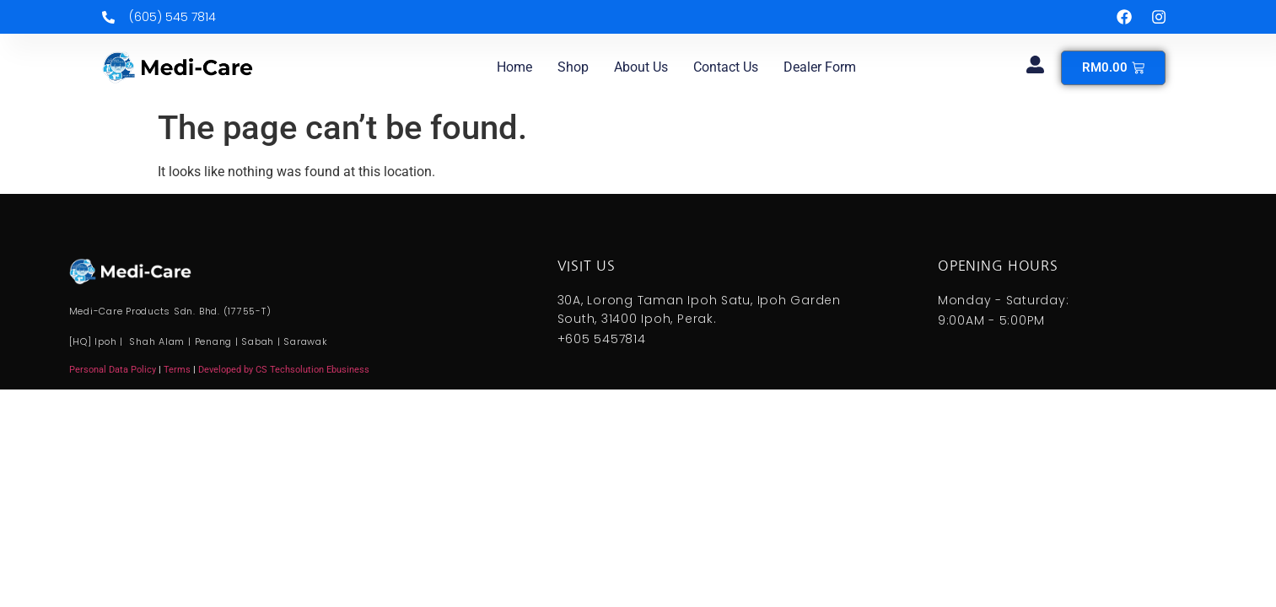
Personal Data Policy (112, 369)
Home (514, 67)
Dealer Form (819, 67)
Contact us (725, 67)
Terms (178, 369)
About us (641, 67)
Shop (573, 67)
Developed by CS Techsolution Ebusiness (283, 369)
